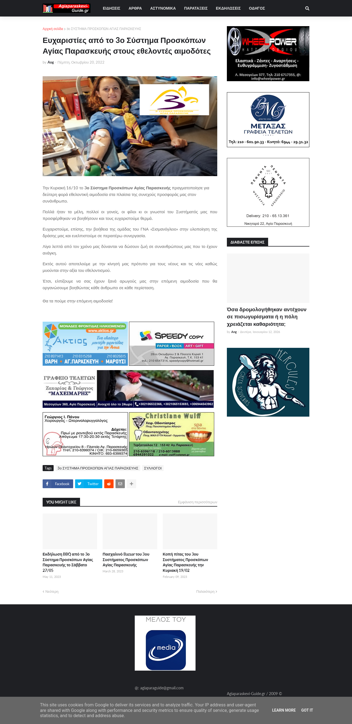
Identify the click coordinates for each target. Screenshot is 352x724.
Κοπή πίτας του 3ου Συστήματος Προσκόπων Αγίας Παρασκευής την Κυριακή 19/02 (185, 562)
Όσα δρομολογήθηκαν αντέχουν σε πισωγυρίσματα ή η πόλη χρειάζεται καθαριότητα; (266, 316)
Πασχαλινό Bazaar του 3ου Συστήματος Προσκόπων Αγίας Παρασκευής (126, 559)
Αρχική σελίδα (53, 29)
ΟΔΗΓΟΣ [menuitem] (257, 8)
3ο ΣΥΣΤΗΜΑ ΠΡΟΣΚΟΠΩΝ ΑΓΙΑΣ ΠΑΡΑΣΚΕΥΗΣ (104, 29)
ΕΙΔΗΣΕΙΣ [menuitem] (111, 8)
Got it (307, 710)
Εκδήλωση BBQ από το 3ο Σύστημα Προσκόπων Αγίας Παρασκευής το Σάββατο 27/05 (68, 562)
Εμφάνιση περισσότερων (197, 502)
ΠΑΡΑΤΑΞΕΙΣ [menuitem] (196, 8)
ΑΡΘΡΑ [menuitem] (135, 8)
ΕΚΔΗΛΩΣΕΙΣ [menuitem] (228, 8)
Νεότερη (52, 591)
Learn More (284, 710)
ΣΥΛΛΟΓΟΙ (153, 468)
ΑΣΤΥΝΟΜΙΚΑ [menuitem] (163, 8)
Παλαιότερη (205, 591)
